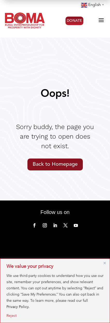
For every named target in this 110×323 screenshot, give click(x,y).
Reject (11, 315)
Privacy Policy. (18, 306)
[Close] (104, 263)
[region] (55, 291)
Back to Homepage (55, 164)
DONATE (74, 21)
